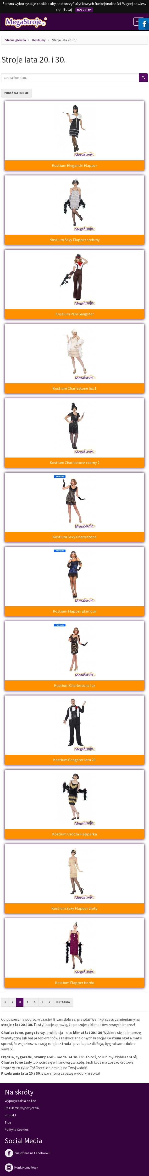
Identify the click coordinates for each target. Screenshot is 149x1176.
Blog (8, 1122)
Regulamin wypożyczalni (22, 1108)
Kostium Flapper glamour (74, 611)
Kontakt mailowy (21, 1167)
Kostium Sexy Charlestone (74, 536)
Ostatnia (63, 1002)
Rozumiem (84, 9)
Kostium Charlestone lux (74, 685)
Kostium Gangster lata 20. (74, 759)
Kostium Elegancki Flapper (74, 165)
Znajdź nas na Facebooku (27, 1153)
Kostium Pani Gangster (74, 314)
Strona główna (15, 40)
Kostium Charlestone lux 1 (74, 388)
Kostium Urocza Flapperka (74, 834)
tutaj (68, 9)
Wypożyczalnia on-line (20, 1101)
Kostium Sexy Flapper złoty (74, 908)
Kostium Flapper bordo (74, 982)
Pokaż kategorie (16, 93)
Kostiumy (39, 40)
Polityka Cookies (17, 1129)
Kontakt (10, 1115)
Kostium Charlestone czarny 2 (74, 462)
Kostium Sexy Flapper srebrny (75, 239)
